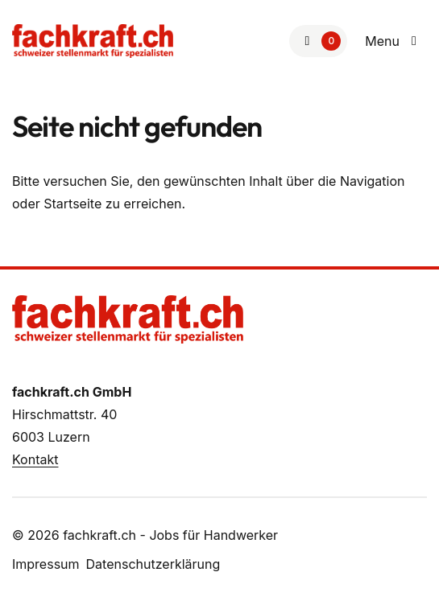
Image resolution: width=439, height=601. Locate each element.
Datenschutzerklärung (153, 564)
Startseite (72, 204)
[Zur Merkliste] (318, 41)
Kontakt (35, 459)
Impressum (46, 564)
